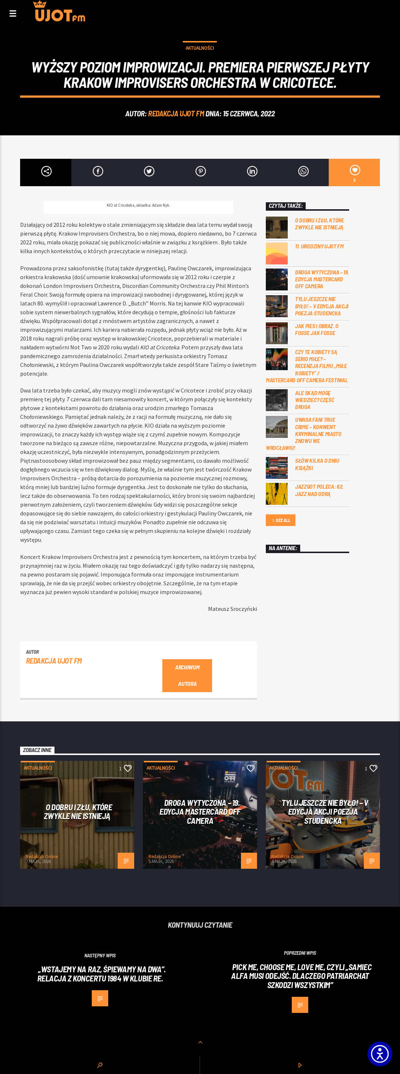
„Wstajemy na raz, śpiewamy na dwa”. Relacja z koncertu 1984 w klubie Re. (101, 973)
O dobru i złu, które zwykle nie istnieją (319, 223)
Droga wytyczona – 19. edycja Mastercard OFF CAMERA (322, 278)
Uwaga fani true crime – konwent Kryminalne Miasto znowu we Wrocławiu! (303, 433)
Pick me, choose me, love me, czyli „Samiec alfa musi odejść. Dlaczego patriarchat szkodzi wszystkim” (301, 975)
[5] (354, 172)
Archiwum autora (187, 675)
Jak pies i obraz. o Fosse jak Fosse (317, 329)
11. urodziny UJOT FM (319, 246)
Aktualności (200, 48)
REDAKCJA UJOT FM (176, 113)
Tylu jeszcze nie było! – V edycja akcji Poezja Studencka (321, 305)
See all (280, 520)
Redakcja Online (42, 856)
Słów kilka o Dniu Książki (317, 464)
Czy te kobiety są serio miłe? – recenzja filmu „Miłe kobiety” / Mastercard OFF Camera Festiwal (307, 365)
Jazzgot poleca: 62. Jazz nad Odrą (319, 490)
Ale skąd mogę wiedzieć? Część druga (314, 399)
